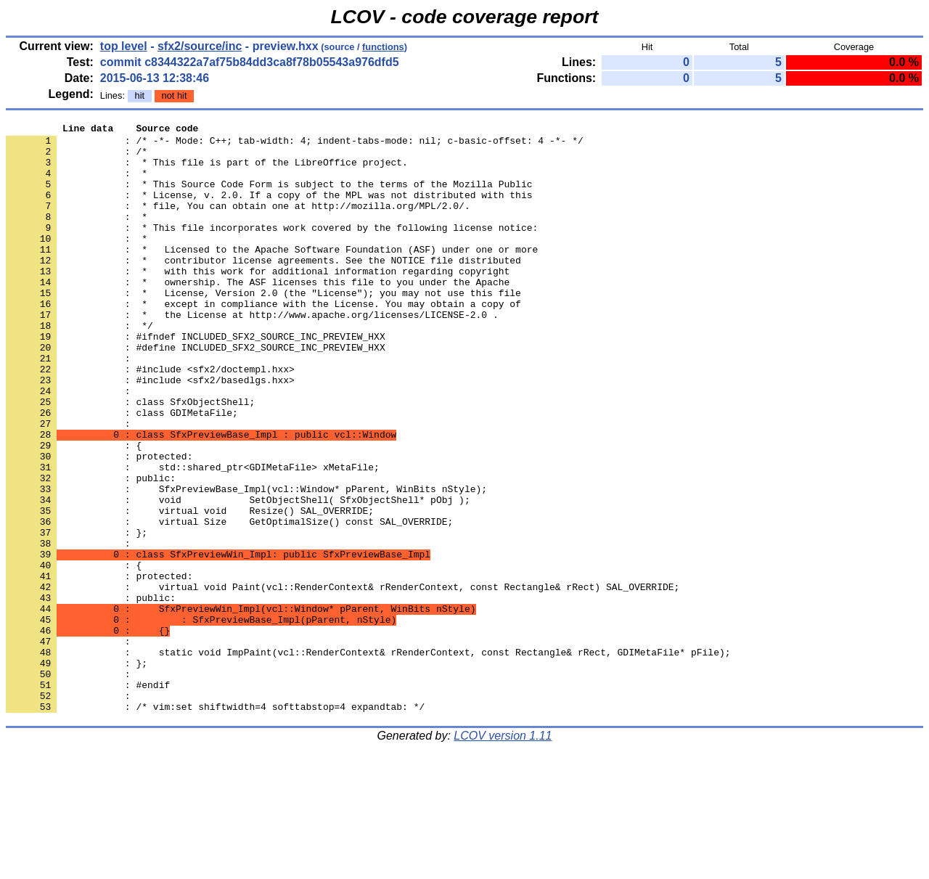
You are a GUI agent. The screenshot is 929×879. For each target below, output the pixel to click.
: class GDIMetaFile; (122, 471)
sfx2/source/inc (199, 46)
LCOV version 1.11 (503, 853)
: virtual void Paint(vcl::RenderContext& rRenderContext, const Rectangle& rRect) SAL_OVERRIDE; (342, 680)
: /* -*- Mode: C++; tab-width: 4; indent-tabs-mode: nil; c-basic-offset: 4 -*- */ (295, 144)
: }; (76, 614)
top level (123, 46)
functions (383, 46)
